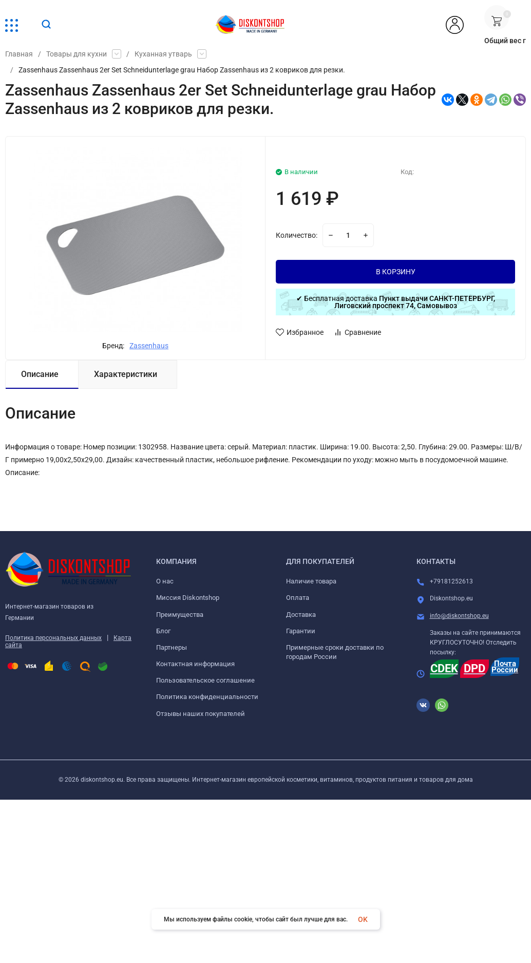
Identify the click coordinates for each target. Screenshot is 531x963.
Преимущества (179, 614)
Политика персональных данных (53, 637)
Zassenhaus (148, 345)
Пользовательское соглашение (205, 680)
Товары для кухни (76, 54)
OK (363, 919)
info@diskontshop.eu (459, 615)
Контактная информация (195, 664)
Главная (19, 54)
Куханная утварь (163, 54)
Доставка (301, 614)
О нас (165, 581)
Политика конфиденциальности (207, 697)
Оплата (297, 597)
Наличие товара (311, 581)
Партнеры (171, 647)
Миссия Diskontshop (187, 597)
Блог (163, 631)
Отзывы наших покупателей (200, 713)
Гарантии (300, 631)
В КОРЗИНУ (395, 272)
